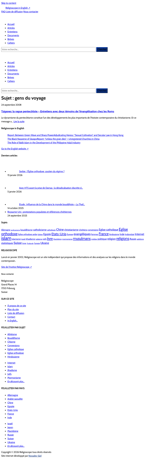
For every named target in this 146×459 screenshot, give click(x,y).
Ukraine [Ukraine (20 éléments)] (44, 243)
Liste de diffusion (14, 11)
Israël (10, 423)
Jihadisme (12, 370)
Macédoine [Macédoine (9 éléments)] (57, 239)
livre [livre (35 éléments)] (50, 239)
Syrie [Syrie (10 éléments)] (24, 243)
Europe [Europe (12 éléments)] (70, 234)
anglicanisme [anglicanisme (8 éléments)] (15, 230)
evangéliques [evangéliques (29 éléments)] (82, 234)
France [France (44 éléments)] (104, 234)
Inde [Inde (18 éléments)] (122, 234)
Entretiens (12, 31)
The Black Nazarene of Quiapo (22, 139)
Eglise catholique (15, 349)
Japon (10, 427)
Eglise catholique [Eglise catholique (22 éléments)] (108, 229)
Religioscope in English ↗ (17, 8)
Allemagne (12, 395)
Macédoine (12, 431)
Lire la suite (19, 121)
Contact (11, 317)
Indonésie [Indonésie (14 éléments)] (129, 234)
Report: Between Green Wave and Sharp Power (30, 135)
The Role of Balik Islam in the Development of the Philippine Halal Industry (43, 142)
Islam (10, 366)
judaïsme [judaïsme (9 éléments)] (39, 239)
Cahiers (11, 43)
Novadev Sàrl (35, 455)
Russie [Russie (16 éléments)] (133, 238)
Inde (9, 417)
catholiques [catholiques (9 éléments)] (51, 230)
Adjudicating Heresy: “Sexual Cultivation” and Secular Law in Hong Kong (88, 135)
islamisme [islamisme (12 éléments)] (16, 239)
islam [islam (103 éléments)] (6, 238)
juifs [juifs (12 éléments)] (44, 239)
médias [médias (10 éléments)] (94, 239)
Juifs (9, 374)
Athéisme (12, 334)
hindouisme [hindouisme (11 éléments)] (114, 234)
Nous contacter (30, 11)
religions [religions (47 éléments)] (122, 238)
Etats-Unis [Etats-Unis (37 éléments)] (58, 234)
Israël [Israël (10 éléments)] (23, 239)
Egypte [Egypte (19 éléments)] (47, 234)
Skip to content (8, 3)
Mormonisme (14, 377)
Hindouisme (13, 356)
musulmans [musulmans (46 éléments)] (82, 238)
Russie (10, 434)
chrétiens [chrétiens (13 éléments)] (83, 229)
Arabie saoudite (15, 399)
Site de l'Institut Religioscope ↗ (16, 267)
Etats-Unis (12, 410)
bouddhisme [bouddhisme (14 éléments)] (27, 229)
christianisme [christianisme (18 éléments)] (71, 229)
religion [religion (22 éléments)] (111, 238)
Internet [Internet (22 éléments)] (139, 234)
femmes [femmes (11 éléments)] (94, 234)
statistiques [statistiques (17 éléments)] (7, 243)
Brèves (10, 39)
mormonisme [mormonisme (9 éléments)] (67, 239)
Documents (13, 35)
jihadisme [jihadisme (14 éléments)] (30, 239)
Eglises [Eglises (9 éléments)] (40, 234)
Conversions (13, 345)
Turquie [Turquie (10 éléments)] (37, 243)
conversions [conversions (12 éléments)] (93, 230)
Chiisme (11, 341)
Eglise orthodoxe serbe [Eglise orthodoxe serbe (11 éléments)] (27, 234)
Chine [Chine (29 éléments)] (60, 229)
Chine (10, 402)
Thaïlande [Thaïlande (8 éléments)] (30, 243)
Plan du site (13, 309)
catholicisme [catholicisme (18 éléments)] (39, 229)
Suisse (10, 438)
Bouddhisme (13, 338)
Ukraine (11, 442)
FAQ (3, 11)
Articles (11, 28)
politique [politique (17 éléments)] (102, 238)
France (10, 413)
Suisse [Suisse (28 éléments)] (18, 243)
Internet (11, 362)
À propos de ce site (16, 305)
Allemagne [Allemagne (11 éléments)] (5, 230)
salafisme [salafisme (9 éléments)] (140, 239)
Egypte (10, 406)
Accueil (10, 24)
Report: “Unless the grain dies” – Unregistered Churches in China (68, 139)
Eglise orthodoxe (15, 353)
